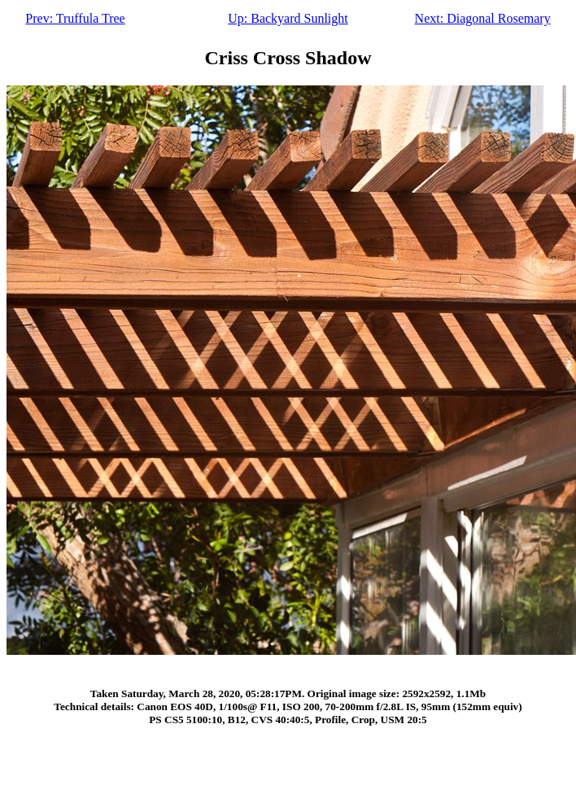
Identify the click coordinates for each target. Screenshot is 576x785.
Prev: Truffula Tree (74, 18)
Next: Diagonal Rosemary (483, 18)
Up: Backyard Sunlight (288, 18)
